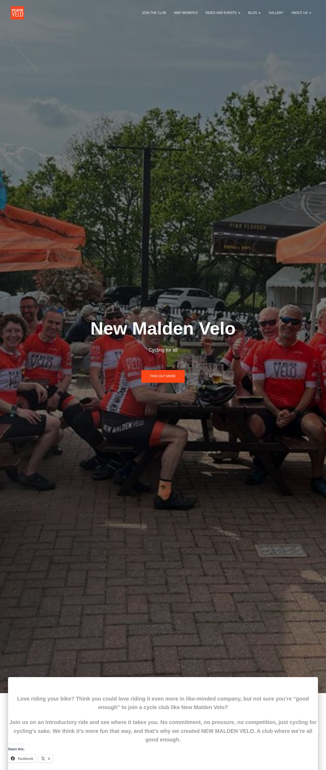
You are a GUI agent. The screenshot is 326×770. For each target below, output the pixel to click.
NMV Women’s (185, 13)
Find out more (163, 378)
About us (301, 13)
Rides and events (222, 13)
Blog (254, 13)
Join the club (154, 13)
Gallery (276, 13)
